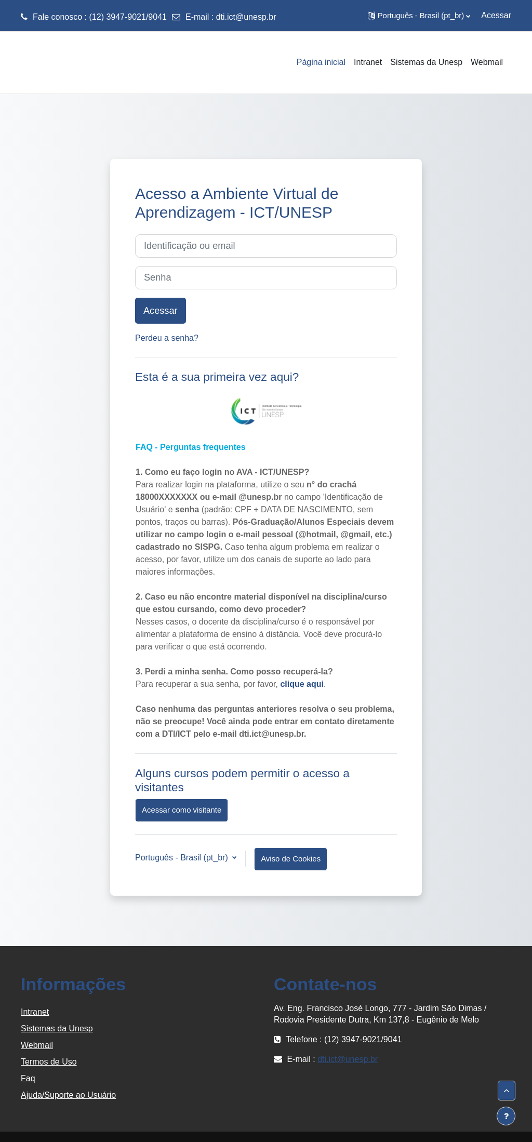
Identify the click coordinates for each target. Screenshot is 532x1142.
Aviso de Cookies (291, 858)
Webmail (37, 1045)
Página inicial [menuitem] (321, 62)
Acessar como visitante (181, 809)
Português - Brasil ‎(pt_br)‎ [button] (182, 857)
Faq (28, 1078)
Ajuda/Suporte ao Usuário (68, 1095)
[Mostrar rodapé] (506, 1116)
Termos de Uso (49, 1061)
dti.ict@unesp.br (246, 16)
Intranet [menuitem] (368, 62)
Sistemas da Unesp (57, 1028)
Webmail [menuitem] (487, 62)
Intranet (35, 1011)
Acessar (496, 15)
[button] (419, 15)
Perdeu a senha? (166, 338)
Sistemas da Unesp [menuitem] (426, 62)
